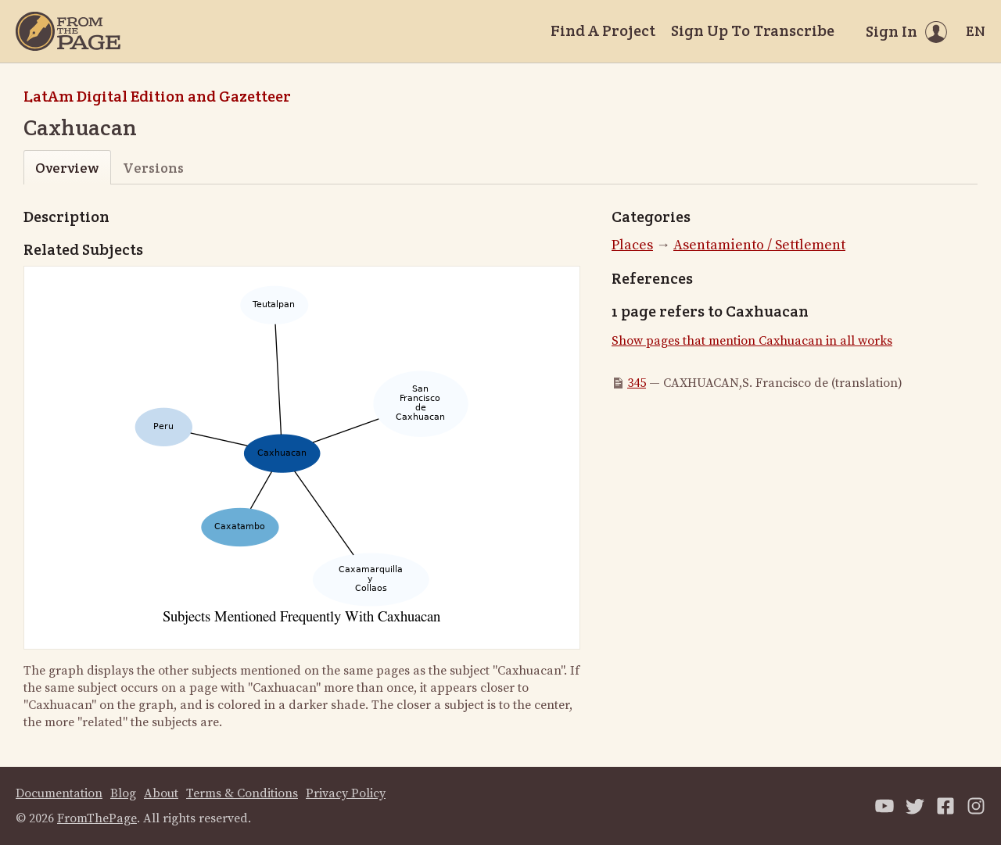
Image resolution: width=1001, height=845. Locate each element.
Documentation (59, 793)
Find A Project (603, 30)
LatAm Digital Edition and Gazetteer (157, 96)
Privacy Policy (346, 793)
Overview (67, 168)
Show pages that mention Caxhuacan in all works (752, 341)
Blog (123, 793)
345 (636, 383)
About (161, 793)
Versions (153, 168)
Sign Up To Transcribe (752, 30)
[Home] (68, 31)
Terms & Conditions (242, 793)
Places (632, 245)
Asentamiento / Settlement (759, 245)
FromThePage (97, 818)
